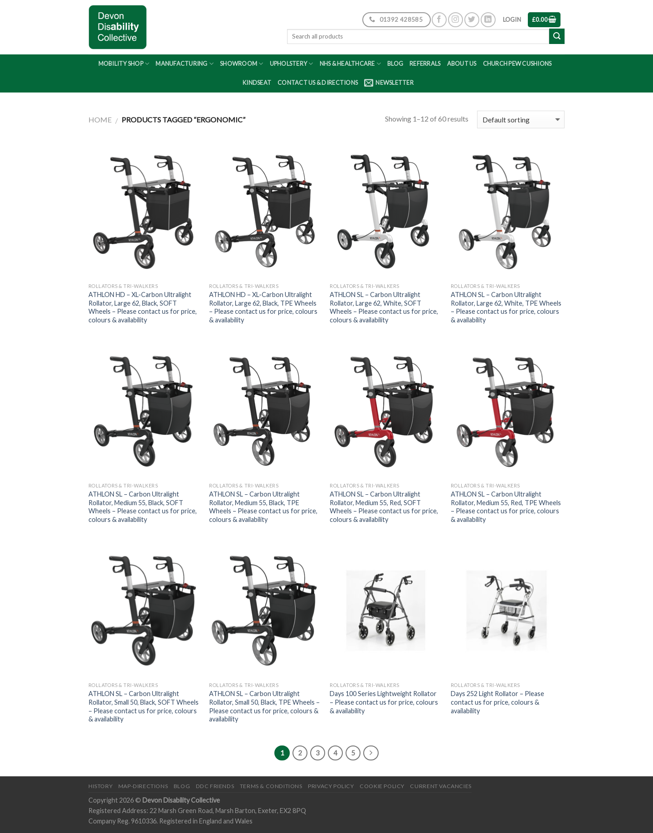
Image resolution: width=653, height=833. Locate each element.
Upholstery (291, 63)
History (100, 786)
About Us (462, 63)
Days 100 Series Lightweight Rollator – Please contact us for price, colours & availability (384, 702)
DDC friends (215, 786)
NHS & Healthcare (350, 63)
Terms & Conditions (271, 786)
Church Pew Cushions (517, 63)
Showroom (241, 63)
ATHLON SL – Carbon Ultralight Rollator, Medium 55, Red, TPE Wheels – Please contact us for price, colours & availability (506, 506)
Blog (395, 63)
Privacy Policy (331, 786)
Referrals (424, 63)
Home (100, 119)
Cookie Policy (382, 786)
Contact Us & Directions (318, 82)
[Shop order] (521, 119)
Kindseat (257, 82)
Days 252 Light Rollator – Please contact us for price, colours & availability (497, 702)
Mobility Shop (124, 63)
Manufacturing (185, 63)
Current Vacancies (440, 786)
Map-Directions (143, 786)
